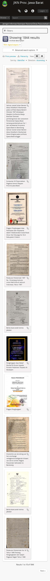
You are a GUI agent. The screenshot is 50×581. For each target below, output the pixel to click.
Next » (42, 571)
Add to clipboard (27, 105)
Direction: (32, 60)
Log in (42, 11)
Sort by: (13, 60)
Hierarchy (23, 56)
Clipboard (19, 11)
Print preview (9, 56)
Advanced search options (25, 50)
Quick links (32, 11)
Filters (8, 30)
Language (26, 11)
